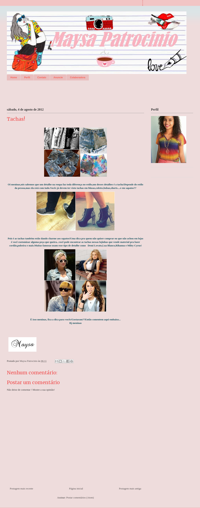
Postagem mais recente (21, 488)
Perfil (27, 77)
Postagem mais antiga (130, 488)
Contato (41, 77)
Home (13, 77)
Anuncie (58, 77)
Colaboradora (77, 77)
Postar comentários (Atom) (80, 497)
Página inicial (76, 488)
